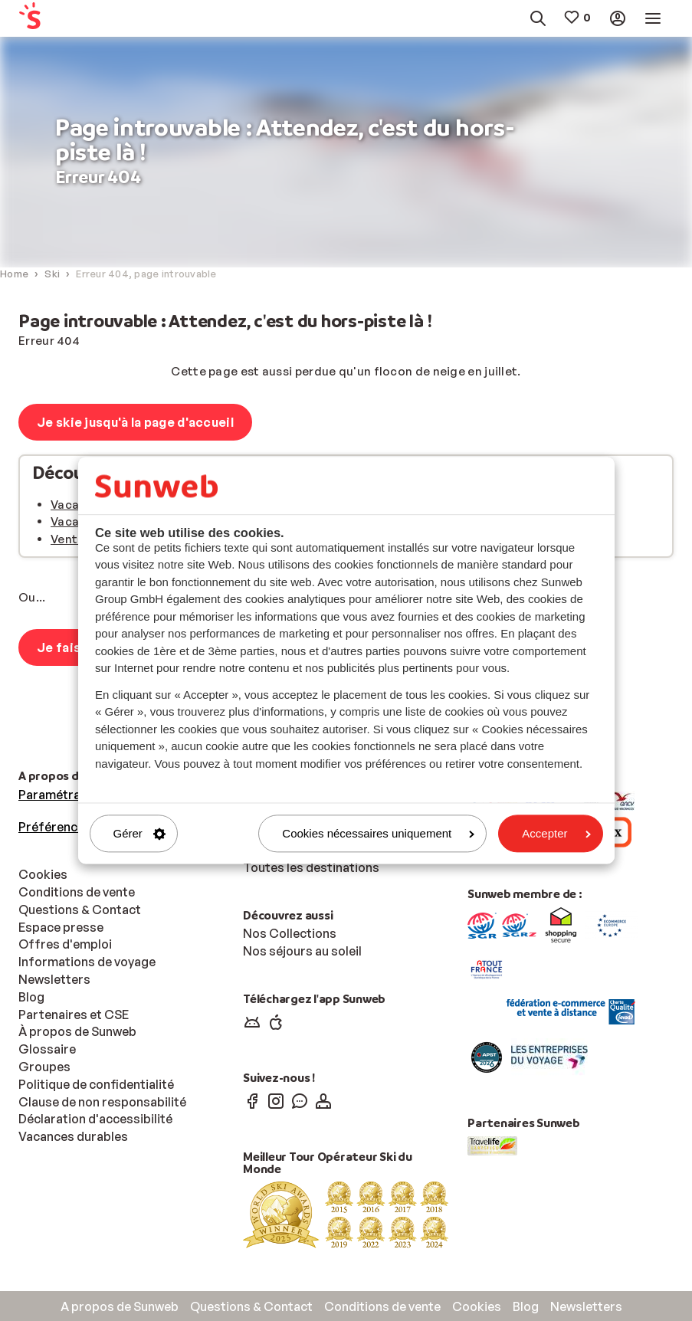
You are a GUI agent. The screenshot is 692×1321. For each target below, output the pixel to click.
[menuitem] (60, 18)
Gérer (139, 833)
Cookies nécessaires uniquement (378, 833)
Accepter (556, 833)
